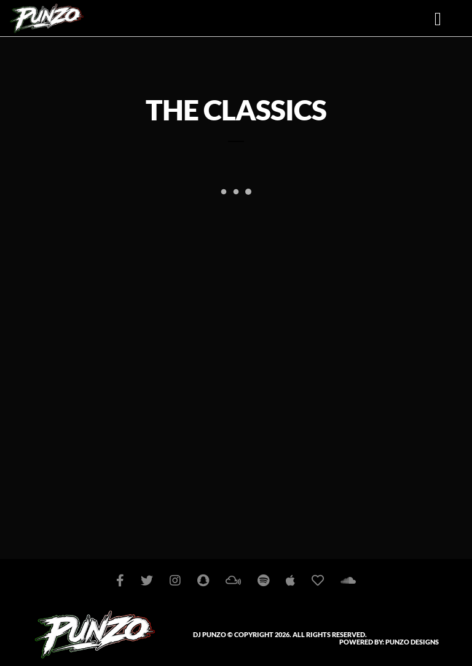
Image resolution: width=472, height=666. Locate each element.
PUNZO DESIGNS (412, 642)
